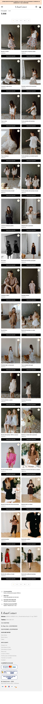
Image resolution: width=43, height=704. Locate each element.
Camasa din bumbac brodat (7, 190)
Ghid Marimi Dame (6, 649)
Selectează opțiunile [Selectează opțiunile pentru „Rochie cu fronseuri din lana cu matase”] (31, 474)
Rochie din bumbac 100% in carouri (9, 434)
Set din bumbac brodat (6, 469)
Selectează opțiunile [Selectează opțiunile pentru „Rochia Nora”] (10, 334)
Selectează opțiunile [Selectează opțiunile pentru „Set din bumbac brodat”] (10, 474)
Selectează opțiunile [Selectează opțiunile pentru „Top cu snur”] (10, 125)
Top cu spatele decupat (27, 365)
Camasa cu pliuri (5, 295)
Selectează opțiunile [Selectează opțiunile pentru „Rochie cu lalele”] (10, 56)
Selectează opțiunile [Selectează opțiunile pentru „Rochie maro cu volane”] (31, 509)
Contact (3, 660)
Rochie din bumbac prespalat (28, 260)
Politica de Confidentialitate (8, 655)
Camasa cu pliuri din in (6, 86)
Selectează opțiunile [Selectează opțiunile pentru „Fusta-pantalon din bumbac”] (31, 125)
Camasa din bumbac (26, 400)
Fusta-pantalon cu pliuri (7, 400)
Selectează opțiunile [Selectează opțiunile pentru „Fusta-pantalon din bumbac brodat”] (31, 195)
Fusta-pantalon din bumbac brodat (30, 190)
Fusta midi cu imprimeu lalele (28, 51)
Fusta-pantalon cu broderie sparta (30, 156)
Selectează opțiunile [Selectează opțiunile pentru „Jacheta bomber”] (10, 544)
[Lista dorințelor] (18, 26)
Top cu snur (4, 121)
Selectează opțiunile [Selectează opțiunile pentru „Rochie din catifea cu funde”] (10, 578)
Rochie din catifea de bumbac (29, 574)
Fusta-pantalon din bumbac (28, 121)
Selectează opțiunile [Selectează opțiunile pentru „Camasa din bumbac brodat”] (10, 195)
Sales (2, 639)
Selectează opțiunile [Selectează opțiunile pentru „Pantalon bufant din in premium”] (31, 90)
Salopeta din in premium (27, 225)
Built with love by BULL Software (10, 683)
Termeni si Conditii (6, 658)
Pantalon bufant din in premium (29, 86)
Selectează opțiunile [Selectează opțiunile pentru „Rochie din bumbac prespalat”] (31, 265)
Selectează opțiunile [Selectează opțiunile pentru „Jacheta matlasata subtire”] (10, 230)
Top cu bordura (5, 156)
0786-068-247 (10, 619)
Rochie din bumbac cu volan (28, 330)
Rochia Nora (4, 330)
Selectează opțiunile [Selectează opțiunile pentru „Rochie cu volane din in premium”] (31, 439)
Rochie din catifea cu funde (7, 574)
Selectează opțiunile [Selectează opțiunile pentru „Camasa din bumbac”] (31, 404)
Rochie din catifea (26, 539)
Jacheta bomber (5, 539)
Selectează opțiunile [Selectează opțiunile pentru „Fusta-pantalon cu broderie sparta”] (31, 160)
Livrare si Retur (5, 653)
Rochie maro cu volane (27, 504)
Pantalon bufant (25, 295)
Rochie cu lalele (5, 51)
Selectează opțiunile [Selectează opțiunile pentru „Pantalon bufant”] (31, 300)
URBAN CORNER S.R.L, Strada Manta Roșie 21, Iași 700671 (21, 616)
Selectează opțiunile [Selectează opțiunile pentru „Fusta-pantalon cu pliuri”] (10, 404)
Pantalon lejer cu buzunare (7, 365)
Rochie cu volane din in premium (29, 434)
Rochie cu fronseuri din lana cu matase (31, 469)
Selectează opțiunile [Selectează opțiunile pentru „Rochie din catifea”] (31, 544)
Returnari (3, 651)
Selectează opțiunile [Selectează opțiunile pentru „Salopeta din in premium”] (31, 230)
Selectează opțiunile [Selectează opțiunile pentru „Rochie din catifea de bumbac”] (31, 578)
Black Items (4, 637)
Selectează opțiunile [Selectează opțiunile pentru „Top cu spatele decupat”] (31, 369)
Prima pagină (4, 10)
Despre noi (4, 645)
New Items (4, 635)
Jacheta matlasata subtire (7, 225)
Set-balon (3, 260)
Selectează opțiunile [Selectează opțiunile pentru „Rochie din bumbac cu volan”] (31, 334)
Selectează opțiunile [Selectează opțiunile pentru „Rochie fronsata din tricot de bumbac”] (10, 509)
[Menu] (3, 7)
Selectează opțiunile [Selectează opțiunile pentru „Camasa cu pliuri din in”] (10, 90)
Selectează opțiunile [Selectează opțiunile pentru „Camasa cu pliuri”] (10, 300)
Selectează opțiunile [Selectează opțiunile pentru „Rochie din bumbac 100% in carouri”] (10, 439)
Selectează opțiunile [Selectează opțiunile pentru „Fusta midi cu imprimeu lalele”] (31, 56)
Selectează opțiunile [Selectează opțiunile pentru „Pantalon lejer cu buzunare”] (10, 369)
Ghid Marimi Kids (6, 647)
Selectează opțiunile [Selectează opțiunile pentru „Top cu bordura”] (10, 160)
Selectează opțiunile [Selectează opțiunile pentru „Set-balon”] (10, 265)
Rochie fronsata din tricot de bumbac (10, 504)
